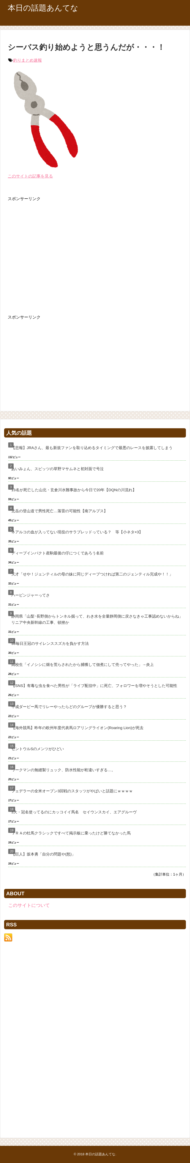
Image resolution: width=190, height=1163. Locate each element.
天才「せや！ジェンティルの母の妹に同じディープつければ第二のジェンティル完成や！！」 (92, 574)
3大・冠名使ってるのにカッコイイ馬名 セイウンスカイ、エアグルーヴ (74, 812)
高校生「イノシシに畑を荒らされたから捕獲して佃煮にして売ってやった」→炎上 (82, 664)
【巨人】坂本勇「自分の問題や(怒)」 (43, 854)
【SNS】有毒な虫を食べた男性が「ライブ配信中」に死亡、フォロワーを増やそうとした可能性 (94, 685)
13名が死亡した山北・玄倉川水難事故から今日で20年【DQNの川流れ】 (73, 490)
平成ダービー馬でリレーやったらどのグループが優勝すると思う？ (69, 706)
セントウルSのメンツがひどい (37, 749)
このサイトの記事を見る (30, 176)
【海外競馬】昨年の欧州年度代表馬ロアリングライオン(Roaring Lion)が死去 (77, 727)
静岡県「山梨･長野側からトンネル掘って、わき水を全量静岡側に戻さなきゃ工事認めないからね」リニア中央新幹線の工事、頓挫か (97, 619)
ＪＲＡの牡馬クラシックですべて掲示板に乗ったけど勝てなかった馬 (71, 833)
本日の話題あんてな (43, 8)
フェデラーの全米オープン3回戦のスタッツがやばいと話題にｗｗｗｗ (72, 791)
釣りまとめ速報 (27, 60)
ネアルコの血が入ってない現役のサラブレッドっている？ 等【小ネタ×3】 (77, 532)
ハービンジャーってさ (30, 595)
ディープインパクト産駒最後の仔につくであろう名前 (57, 553)
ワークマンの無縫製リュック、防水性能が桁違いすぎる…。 (63, 770)
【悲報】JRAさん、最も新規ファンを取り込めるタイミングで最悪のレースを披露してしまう (92, 447)
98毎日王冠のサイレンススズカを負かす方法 (50, 643)
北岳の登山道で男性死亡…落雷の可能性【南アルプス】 (59, 511)
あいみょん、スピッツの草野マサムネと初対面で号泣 (57, 469)
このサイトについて (29, 905)
